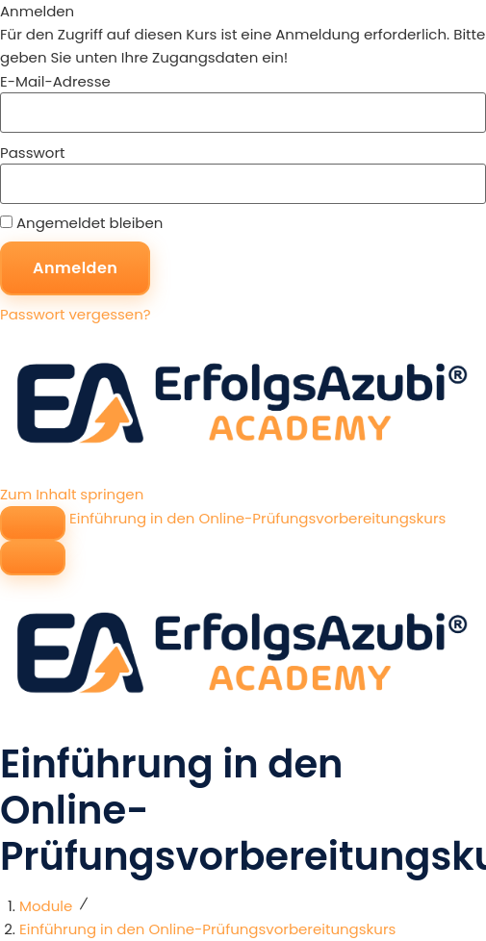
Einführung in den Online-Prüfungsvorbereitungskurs (257, 518)
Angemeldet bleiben (81, 223)
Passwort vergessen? (75, 314)
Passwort (32, 152)
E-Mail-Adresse (55, 81)
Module (45, 906)
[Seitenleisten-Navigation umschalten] (32, 523)
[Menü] (32, 558)
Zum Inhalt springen (71, 494)
